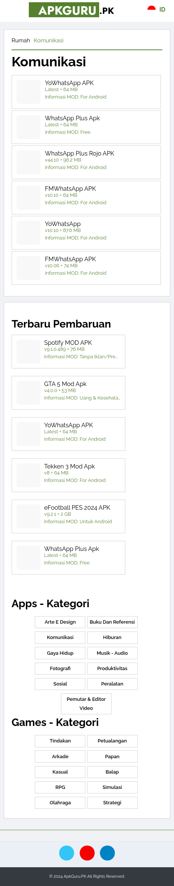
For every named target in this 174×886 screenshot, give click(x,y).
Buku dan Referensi (112, 622)
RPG (60, 787)
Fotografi (60, 668)
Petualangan (112, 741)
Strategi (112, 802)
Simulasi (112, 787)
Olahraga (60, 802)
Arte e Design (60, 622)
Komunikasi (48, 40)
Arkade (60, 756)
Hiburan (112, 637)
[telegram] (107, 853)
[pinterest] (87, 853)
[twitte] (66, 853)
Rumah (21, 40)
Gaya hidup (60, 653)
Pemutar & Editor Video (86, 703)
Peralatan (112, 684)
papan (112, 756)
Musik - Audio (112, 653)
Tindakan (60, 741)
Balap (112, 772)
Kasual (60, 772)
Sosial (60, 684)
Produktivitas (112, 668)
